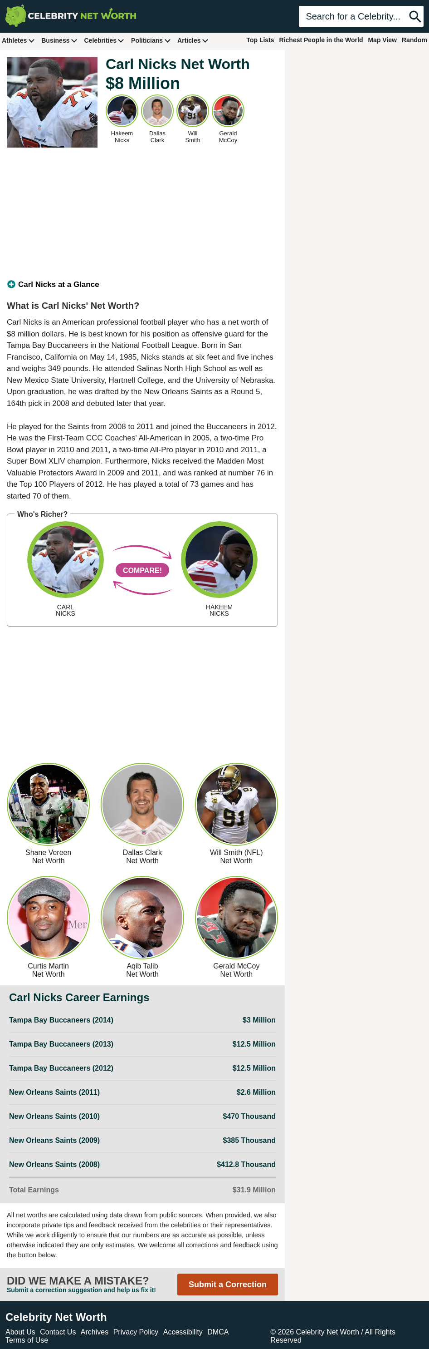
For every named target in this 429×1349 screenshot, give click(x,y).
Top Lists (260, 40)
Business (59, 40)
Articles (193, 40)
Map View (382, 40)
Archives (94, 1332)
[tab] (142, 284)
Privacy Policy (136, 1332)
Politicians (151, 40)
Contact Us (58, 1332)
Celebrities (104, 40)
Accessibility (183, 1332)
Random (414, 40)
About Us (20, 1332)
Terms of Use (26, 1340)
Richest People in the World (321, 40)
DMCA (218, 1332)
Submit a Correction (228, 1284)
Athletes (18, 40)
